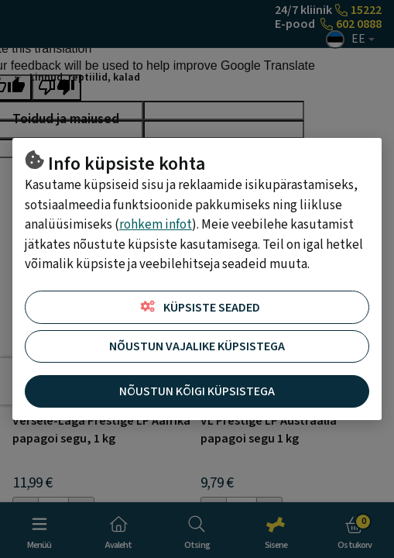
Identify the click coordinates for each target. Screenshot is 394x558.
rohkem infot (155, 224)
